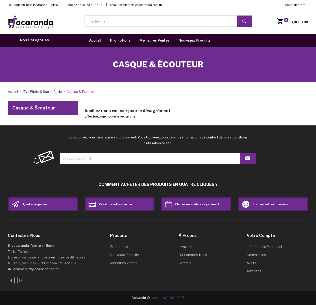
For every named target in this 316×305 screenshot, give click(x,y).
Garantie (185, 263)
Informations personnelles (266, 247)
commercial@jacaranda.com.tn (140, 5)
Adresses (254, 271)
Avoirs (251, 263)
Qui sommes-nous (193, 255)
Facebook (11, 280)
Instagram (20, 280)
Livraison (185, 247)
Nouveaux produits (124, 255)
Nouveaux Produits (195, 40)
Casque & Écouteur (33, 108)
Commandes (256, 255)
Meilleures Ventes (154, 40)
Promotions (120, 40)
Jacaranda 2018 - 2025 (167, 298)
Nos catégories (35, 40)
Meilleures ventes (123, 263)
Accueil (95, 40)
